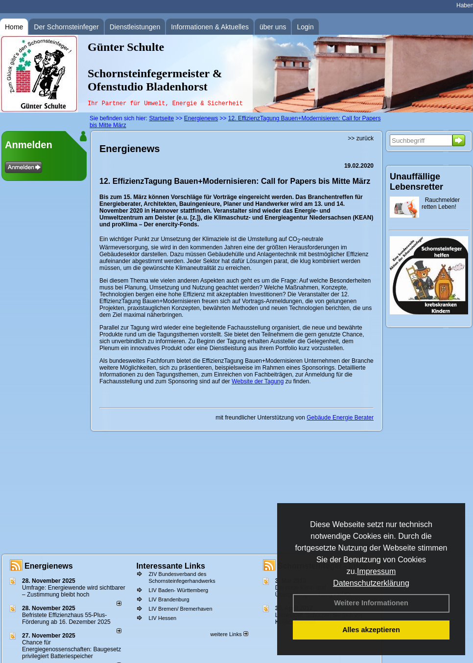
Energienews (48, 566)
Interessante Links (170, 566)
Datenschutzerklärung (371, 583)
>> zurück (361, 138)
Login (305, 27)
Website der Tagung (258, 381)
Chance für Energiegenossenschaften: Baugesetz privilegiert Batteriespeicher (71, 649)
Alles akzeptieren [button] (371, 630)
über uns (273, 27)
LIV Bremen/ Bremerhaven (180, 609)
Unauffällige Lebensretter (416, 182)
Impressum (376, 571)
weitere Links (229, 634)
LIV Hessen (162, 618)
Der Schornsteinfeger (66, 27)
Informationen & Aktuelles (210, 27)
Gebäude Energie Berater (340, 417)
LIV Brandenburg (168, 599)
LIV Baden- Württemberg (178, 590)
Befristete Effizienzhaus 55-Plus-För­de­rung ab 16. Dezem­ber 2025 (66, 618)
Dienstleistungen (135, 27)
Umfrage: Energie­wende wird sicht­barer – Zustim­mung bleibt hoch (73, 591)
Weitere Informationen (371, 603)
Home (14, 27)
